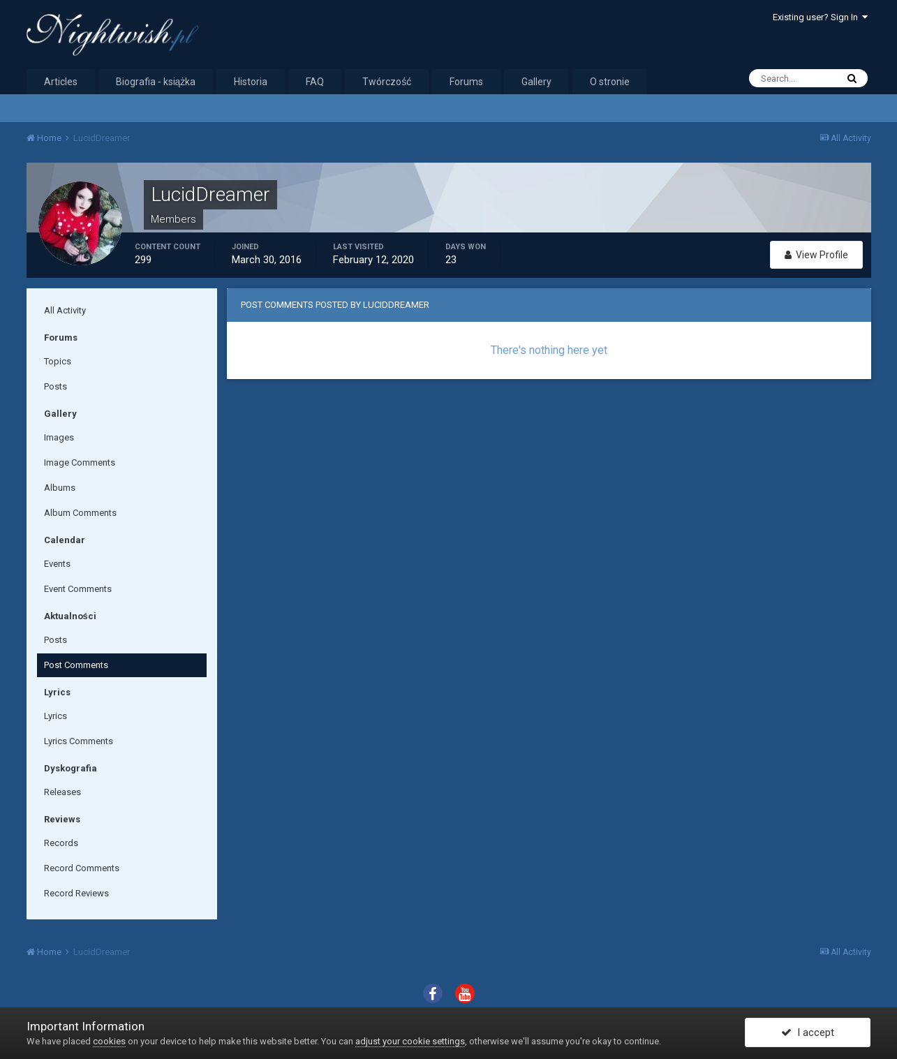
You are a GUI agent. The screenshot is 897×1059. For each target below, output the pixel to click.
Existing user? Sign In (820, 17)
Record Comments (81, 868)
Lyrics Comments (78, 741)
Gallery (536, 81)
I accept (807, 1033)
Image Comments (79, 462)
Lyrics (55, 716)
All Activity (65, 310)
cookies (109, 1041)
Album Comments (80, 513)
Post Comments (76, 665)
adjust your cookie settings (410, 1041)
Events (57, 563)
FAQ (315, 81)
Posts (55, 386)
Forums (466, 81)
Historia (250, 81)
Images (59, 437)
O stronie (610, 81)
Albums (59, 487)
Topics (57, 361)
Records (61, 843)
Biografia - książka (156, 81)
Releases (62, 792)
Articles (60, 81)
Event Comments (78, 589)
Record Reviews (76, 893)
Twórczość (386, 81)
